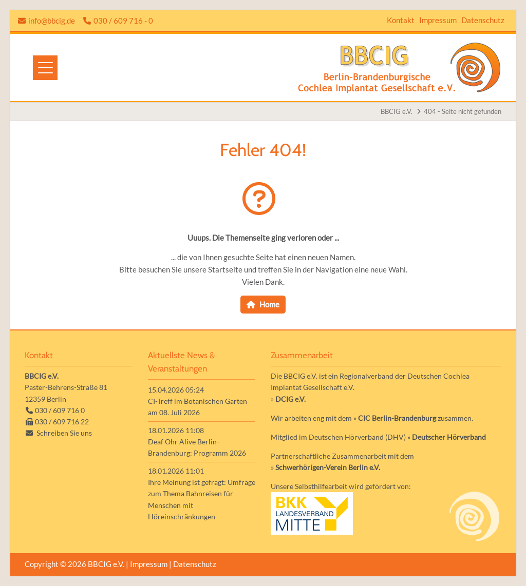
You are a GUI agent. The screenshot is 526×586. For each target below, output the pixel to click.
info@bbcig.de (51, 20)
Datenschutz (482, 20)
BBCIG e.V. (396, 111)
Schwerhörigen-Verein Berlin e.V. (327, 467)
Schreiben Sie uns (64, 432)
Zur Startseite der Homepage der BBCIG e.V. (399, 67)
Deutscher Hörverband (449, 437)
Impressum (438, 20)
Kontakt (401, 20)
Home (269, 304)
